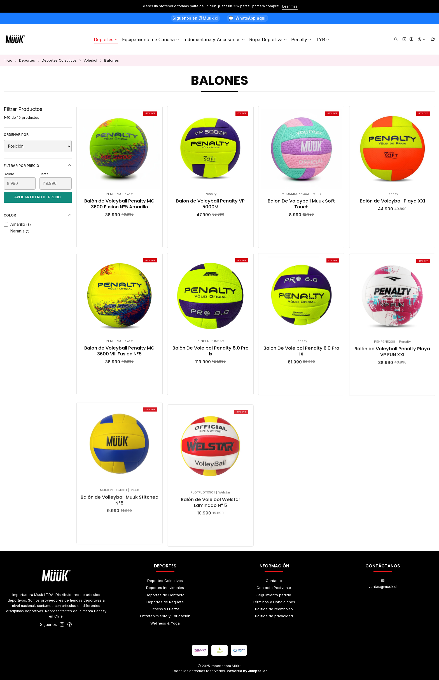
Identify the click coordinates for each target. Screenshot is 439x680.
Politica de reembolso (274, 609)
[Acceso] (422, 39)
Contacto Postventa (273, 587)
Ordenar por (16, 134)
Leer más (290, 6)
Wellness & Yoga (165, 623)
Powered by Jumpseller (247, 671)
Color (38, 215)
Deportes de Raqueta (165, 602)
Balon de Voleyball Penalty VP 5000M (210, 204)
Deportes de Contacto (165, 595)
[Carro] (433, 39)
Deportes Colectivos (59, 60)
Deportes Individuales (165, 587)
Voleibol (90, 60)
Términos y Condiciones (274, 602)
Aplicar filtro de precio (37, 197)
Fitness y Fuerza (165, 609)
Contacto (274, 580)
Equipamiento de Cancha (150, 39)
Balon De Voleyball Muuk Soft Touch (301, 204)
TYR (323, 39)
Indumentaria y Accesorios (214, 39)
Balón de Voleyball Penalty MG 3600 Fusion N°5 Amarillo (119, 204)
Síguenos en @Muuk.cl (195, 18)
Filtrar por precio (38, 165)
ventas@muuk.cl (382, 584)
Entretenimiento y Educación (165, 616)
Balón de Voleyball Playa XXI (392, 201)
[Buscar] (396, 39)
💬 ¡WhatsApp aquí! (247, 18)
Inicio (8, 60)
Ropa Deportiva (268, 39)
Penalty (301, 39)
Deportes (106, 39)
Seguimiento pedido (273, 595)
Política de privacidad (274, 616)
